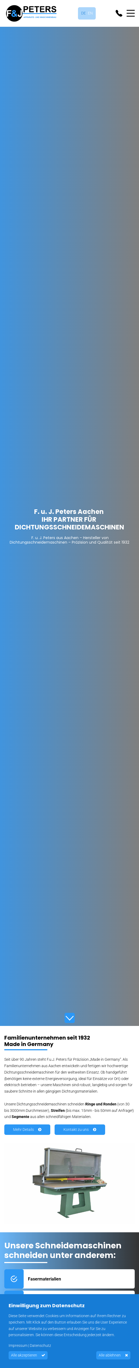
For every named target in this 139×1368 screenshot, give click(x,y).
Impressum (18, 1345)
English (90, 13)
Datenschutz (40, 1345)
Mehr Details (23, 1129)
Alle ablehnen (110, 1355)
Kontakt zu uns (76, 1129)
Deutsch (83, 13)
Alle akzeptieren (24, 1355)
